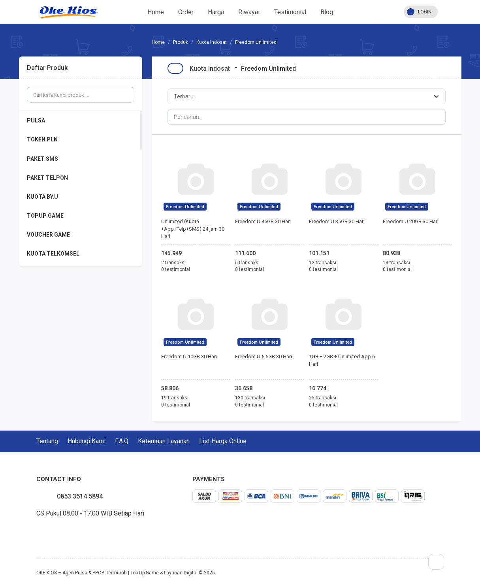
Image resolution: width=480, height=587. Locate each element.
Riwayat (249, 12)
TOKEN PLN (42, 139)
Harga (216, 12)
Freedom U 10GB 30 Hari (189, 356)
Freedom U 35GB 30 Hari (337, 221)
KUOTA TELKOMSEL (53, 253)
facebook (36, 531)
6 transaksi (247, 262)
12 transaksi (322, 262)
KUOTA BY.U (42, 197)
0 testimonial (175, 269)
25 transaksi (322, 398)
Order (186, 12)
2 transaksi (173, 262)
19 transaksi (174, 398)
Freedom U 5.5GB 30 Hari (263, 356)
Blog (326, 12)
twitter (43, 531)
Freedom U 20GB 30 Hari (411, 221)
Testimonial (290, 12)
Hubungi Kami (86, 441)
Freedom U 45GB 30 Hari (263, 221)
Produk (180, 42)
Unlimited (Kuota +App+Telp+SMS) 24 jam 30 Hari (192, 228)
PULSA (36, 120)
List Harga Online (223, 441)
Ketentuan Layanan (164, 441)
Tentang (47, 441)
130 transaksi (250, 398)
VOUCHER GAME (48, 234)
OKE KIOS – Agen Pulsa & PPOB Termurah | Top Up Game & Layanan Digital (117, 573)
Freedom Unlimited (185, 206)
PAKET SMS (42, 159)
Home (155, 12)
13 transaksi (396, 262)
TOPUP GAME (45, 216)
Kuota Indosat (211, 42)
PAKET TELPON (47, 178)
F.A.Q (121, 441)
